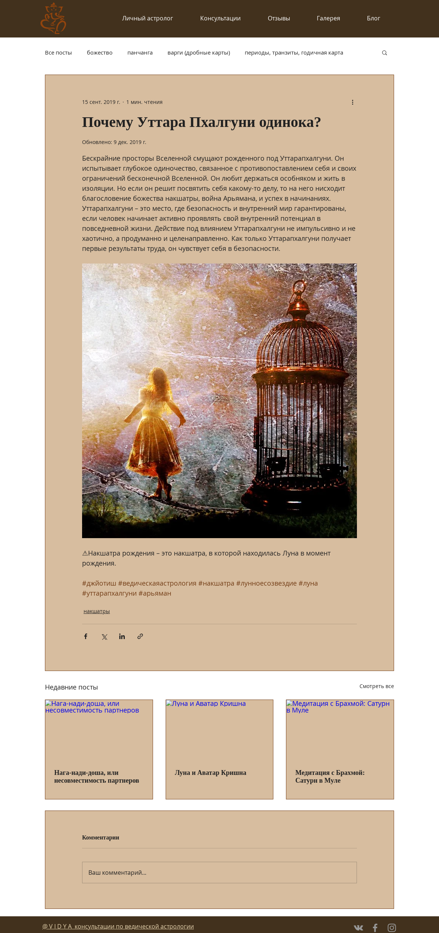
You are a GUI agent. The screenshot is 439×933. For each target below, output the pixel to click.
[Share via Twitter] (103, 636)
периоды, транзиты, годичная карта (294, 52)
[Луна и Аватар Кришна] (219, 730)
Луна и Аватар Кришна (211, 772)
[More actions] (352, 101)
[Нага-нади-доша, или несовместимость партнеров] (99, 730)
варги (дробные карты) (199, 52)
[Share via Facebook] (85, 636)
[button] (384, 52)
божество (100, 52)
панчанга (140, 52)
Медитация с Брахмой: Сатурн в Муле (330, 776)
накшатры (97, 611)
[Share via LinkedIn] (122, 636)
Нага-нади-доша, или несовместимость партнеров (96, 776)
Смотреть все (377, 686)
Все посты (58, 52)
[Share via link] (140, 636)
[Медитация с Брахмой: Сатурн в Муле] (340, 730)
